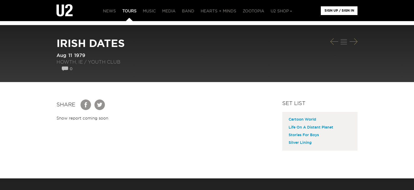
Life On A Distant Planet (311, 127)
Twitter (99, 104)
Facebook (86, 104)
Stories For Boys (304, 135)
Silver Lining (300, 143)
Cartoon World (302, 119)
